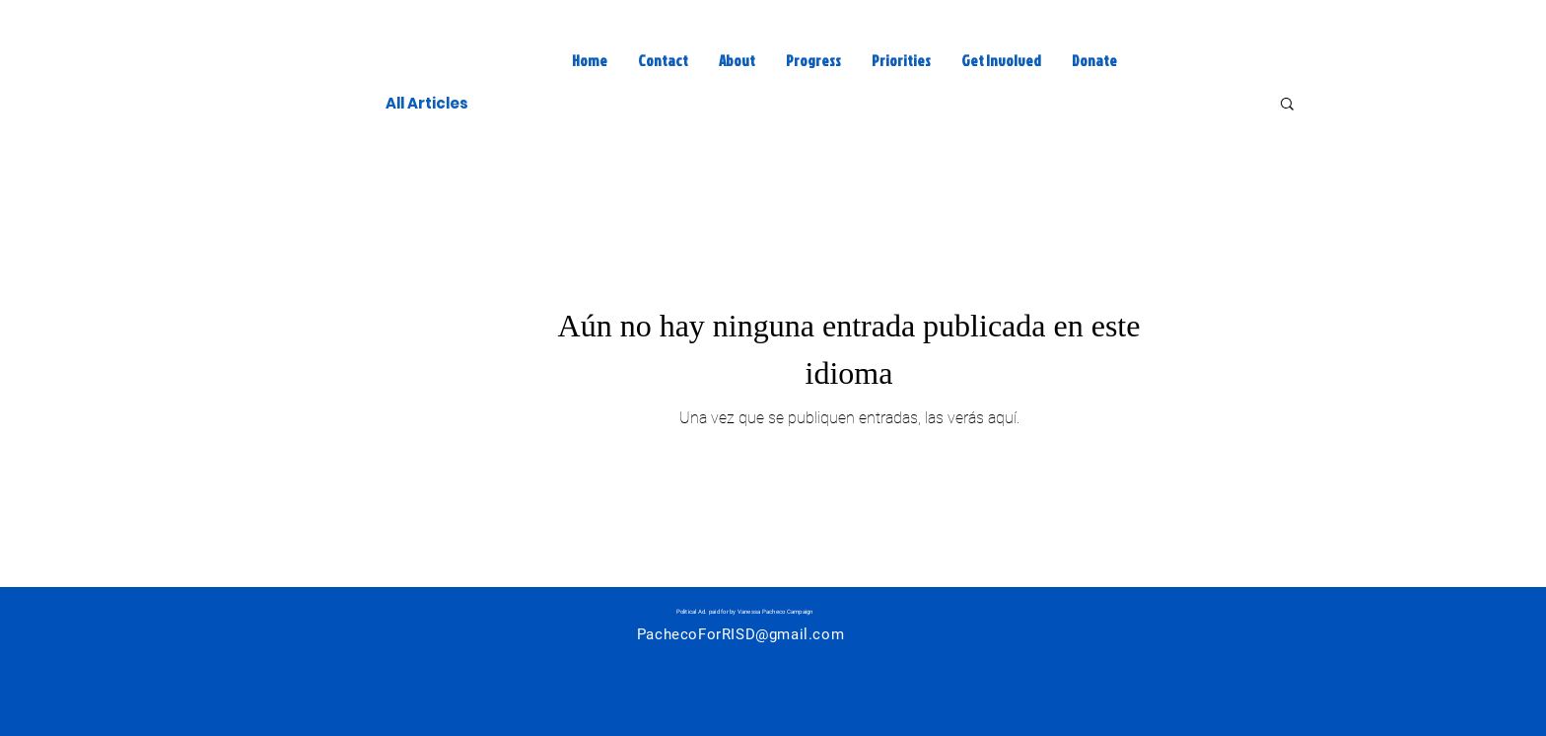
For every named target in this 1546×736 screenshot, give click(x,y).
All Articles (427, 103)
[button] (1287, 105)
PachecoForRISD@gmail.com (740, 634)
